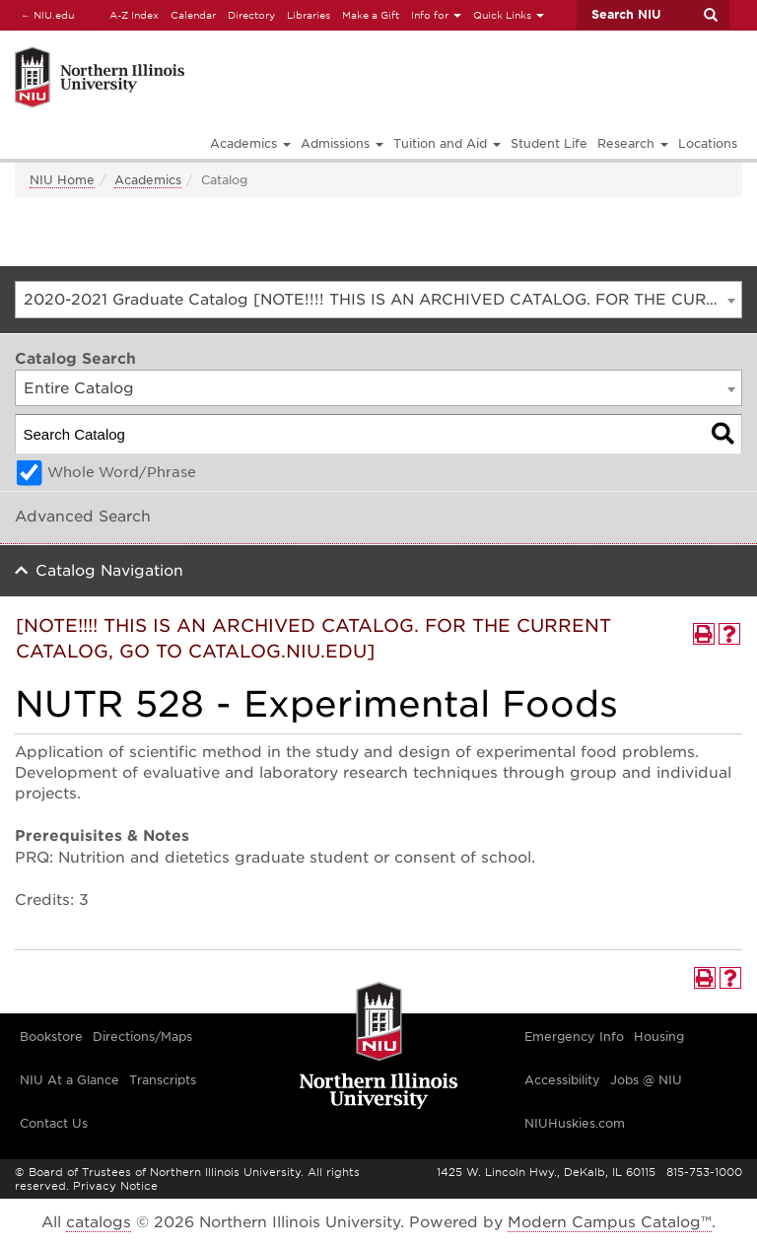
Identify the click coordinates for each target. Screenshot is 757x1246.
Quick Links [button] (508, 15)
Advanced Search (83, 516)
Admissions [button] (342, 143)
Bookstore (51, 1036)
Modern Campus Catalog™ (610, 1222)
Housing (659, 1036)
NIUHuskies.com (574, 1123)
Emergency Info (574, 1036)
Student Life (549, 143)
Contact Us (54, 1123)
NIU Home (62, 180)
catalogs (98, 1222)
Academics (147, 180)
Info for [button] (436, 15)
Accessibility (562, 1080)
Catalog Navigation (109, 571)
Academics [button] (250, 143)
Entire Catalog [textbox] (79, 388)
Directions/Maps (142, 1036)
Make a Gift (370, 15)
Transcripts (162, 1080)
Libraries (308, 15)
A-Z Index (134, 15)
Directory (251, 15)
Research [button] (632, 143)
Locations (707, 143)
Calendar (193, 15)
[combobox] (378, 299)
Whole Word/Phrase (121, 472)
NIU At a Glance (69, 1080)
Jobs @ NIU (646, 1080)
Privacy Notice (115, 1186)
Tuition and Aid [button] (447, 143)
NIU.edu (44, 14)
